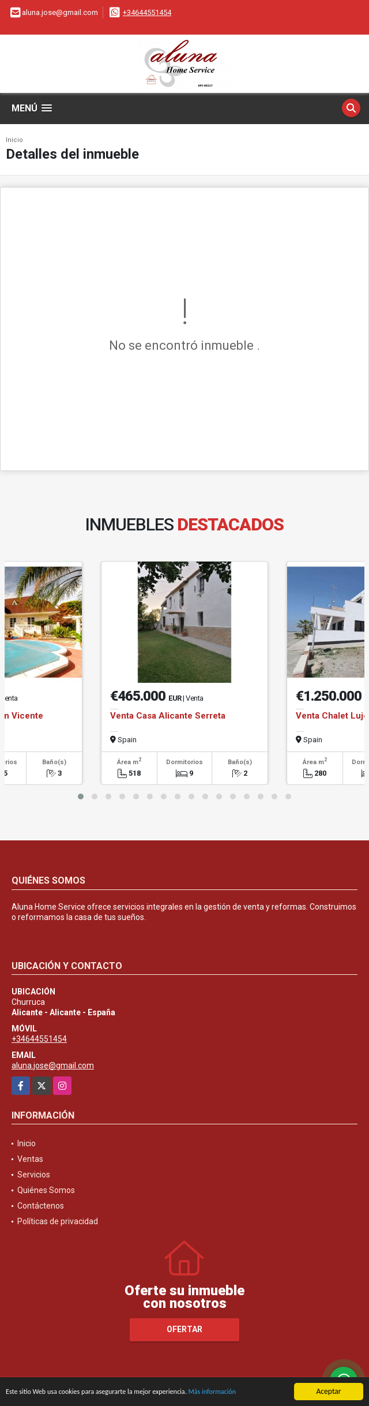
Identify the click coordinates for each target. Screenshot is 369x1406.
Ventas (30, 1159)
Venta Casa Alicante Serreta (167, 716)
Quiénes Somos (46, 1190)
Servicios (33, 1174)
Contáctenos (40, 1205)
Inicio (14, 140)
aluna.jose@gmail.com (53, 1065)
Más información (238, 1393)
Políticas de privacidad (57, 1221)
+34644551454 (147, 12)
